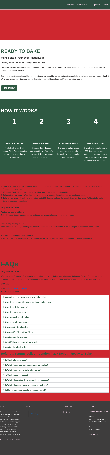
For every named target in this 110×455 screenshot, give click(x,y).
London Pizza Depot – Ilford (99, 412)
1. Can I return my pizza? (16, 360)
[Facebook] (64, 412)
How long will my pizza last (17, 317)
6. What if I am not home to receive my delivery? (26, 385)
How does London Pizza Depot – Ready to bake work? (29, 302)
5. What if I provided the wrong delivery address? (27, 380)
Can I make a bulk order (16, 347)
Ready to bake (82, 4)
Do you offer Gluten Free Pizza (19, 332)
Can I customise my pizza (16, 337)
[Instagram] (69, 412)
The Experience (95, 4)
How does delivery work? (16, 307)
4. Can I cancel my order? (16, 375)
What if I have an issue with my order (21, 342)
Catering (105, 4)
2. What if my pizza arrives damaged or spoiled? (26, 365)
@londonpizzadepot (38, 414)
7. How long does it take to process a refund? (25, 390)
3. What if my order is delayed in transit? (23, 370)
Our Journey (70, 4)
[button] (55, 297)
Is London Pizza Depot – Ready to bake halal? (25, 297)
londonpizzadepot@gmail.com (18, 288)
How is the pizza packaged (17, 322)
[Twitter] (66, 412)
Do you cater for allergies (16, 327)
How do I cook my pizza (15, 312)
